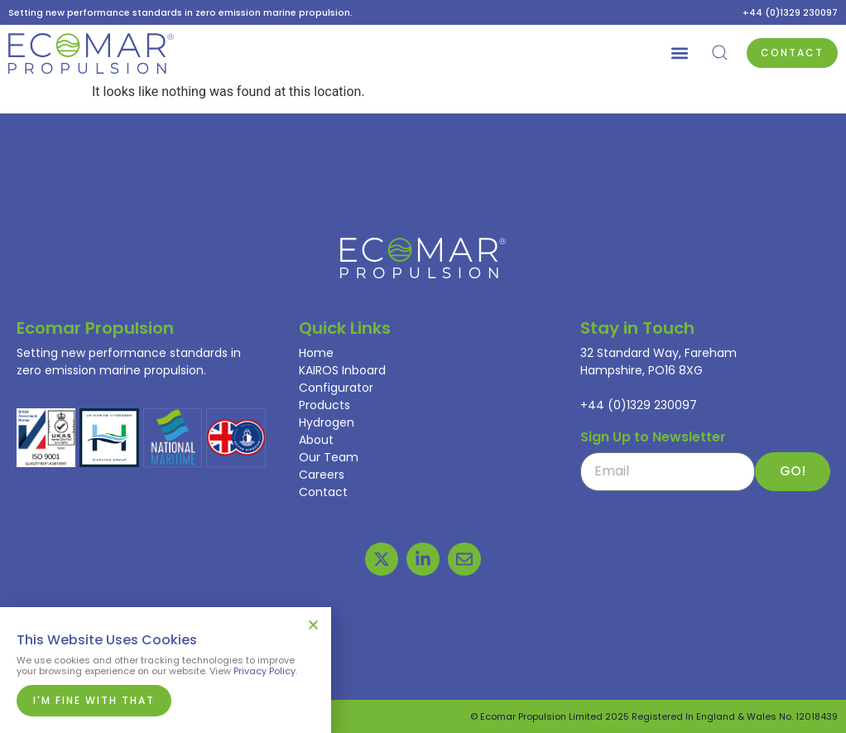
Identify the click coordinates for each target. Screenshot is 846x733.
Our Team (328, 457)
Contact (323, 492)
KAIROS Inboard (342, 370)
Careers (321, 474)
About (316, 440)
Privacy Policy (264, 671)
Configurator (336, 387)
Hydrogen (326, 422)
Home (316, 353)
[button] (679, 53)
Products (324, 405)
